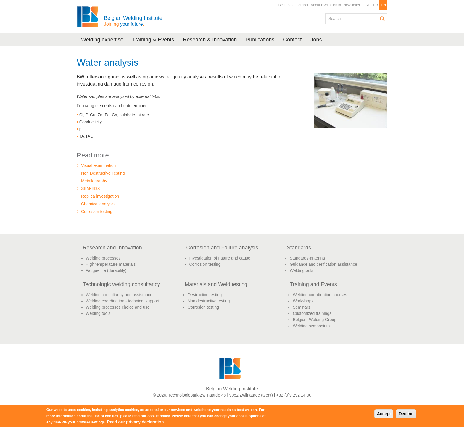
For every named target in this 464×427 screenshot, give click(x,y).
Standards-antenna (307, 258)
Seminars (301, 307)
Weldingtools (301, 270)
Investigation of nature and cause (219, 258)
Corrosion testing (96, 211)
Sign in (335, 5)
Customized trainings (312, 313)
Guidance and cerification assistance (323, 264)
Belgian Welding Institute (133, 21)
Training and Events (313, 284)
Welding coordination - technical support (123, 301)
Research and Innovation (112, 248)
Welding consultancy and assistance (119, 294)
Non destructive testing (209, 301)
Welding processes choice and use (118, 307)
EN (383, 5)
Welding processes (103, 258)
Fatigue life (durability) (106, 270)
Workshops (303, 301)
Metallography (94, 180)
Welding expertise (102, 40)
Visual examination (98, 165)
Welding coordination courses (320, 294)
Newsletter (351, 5)
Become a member (293, 5)
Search (382, 19)
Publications (260, 40)
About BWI (319, 5)
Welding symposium (311, 325)
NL (368, 5)
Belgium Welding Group (314, 319)
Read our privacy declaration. (136, 422)
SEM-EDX (90, 188)
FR (375, 5)
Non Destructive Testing (103, 173)
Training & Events (153, 40)
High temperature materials (111, 264)
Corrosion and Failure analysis (222, 248)
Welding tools (98, 313)
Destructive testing (205, 294)
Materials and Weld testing (216, 284)
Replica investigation (100, 196)
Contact (292, 40)
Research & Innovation (210, 40)
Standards (299, 248)
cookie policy (158, 416)
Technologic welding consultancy (121, 284)
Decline (406, 413)
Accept (384, 413)
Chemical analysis (98, 204)
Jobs (316, 40)
